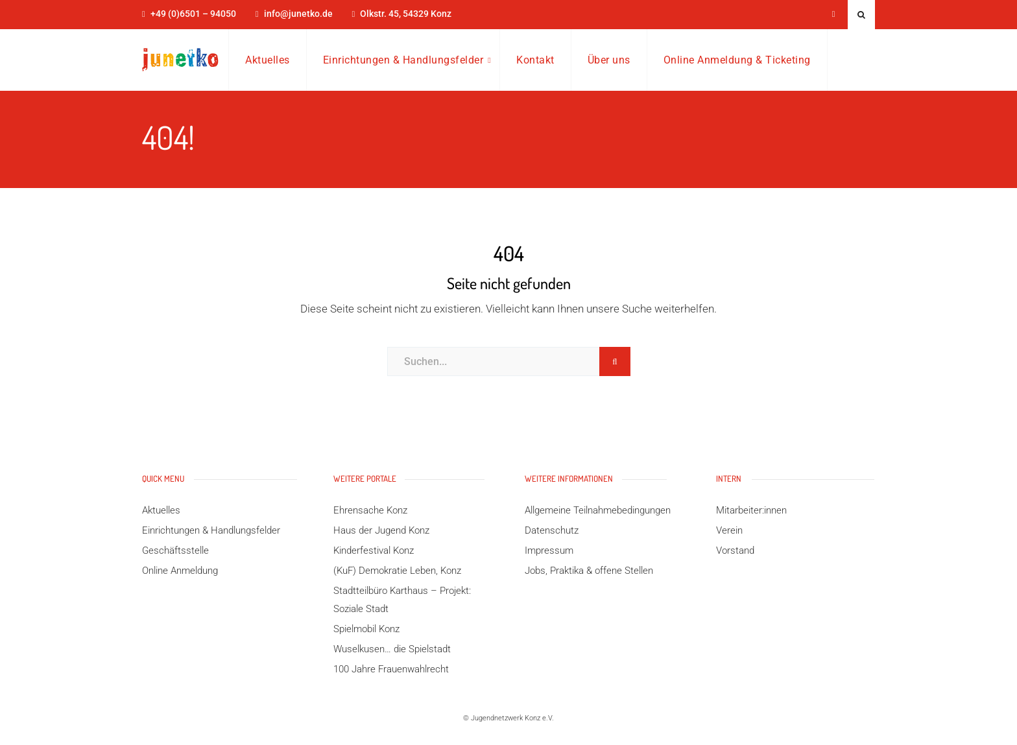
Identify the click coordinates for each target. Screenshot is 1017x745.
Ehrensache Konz (370, 510)
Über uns (609, 60)
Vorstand (735, 550)
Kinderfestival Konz (373, 550)
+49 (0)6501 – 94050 (193, 14)
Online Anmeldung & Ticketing (737, 60)
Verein (729, 530)
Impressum (549, 550)
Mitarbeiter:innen (751, 510)
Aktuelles (267, 60)
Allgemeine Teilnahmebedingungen (598, 510)
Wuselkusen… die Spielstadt (392, 649)
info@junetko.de (298, 14)
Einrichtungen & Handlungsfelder (403, 60)
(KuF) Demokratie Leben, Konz (397, 570)
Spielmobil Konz (366, 629)
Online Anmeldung (180, 570)
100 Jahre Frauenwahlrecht (391, 669)
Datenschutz (552, 530)
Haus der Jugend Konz (381, 530)
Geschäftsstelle (175, 550)
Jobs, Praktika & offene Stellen (589, 570)
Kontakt (535, 60)
